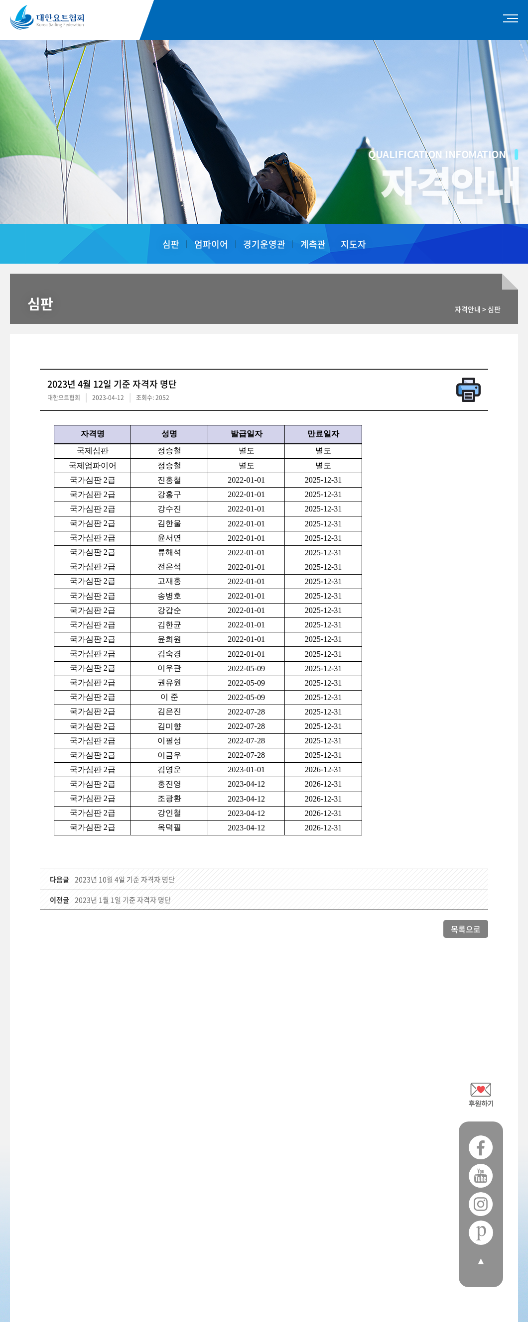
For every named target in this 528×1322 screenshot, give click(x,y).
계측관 (313, 244)
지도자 (353, 244)
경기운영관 (264, 244)
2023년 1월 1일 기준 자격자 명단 (123, 900)
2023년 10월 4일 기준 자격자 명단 (125, 879)
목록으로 (466, 929)
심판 (170, 244)
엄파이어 (211, 244)
